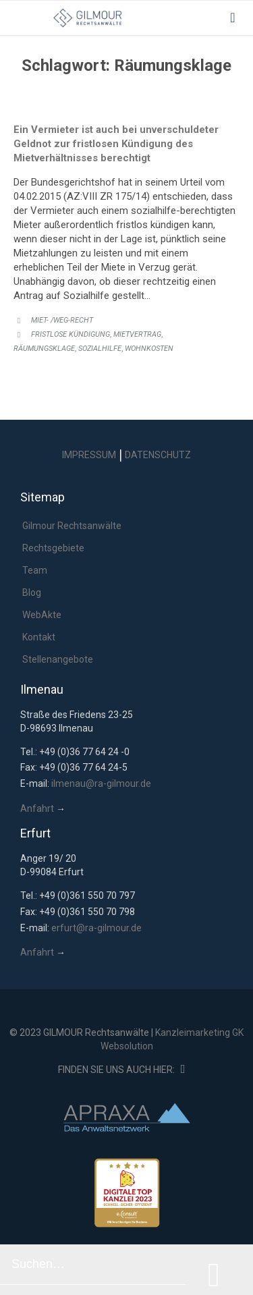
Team (34, 570)
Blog (31, 592)
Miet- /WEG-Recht (62, 320)
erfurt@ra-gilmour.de (96, 927)
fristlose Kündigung (70, 334)
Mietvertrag (137, 334)
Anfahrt (37, 808)
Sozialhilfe (99, 348)
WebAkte (41, 614)
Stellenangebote (57, 659)
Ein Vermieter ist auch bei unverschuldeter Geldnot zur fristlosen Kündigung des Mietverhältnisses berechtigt (116, 143)
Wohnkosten (149, 348)
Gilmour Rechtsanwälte (71, 525)
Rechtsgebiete (53, 548)
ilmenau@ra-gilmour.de (101, 783)
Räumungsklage (44, 348)
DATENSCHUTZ (158, 454)
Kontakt (38, 637)
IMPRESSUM (89, 454)
